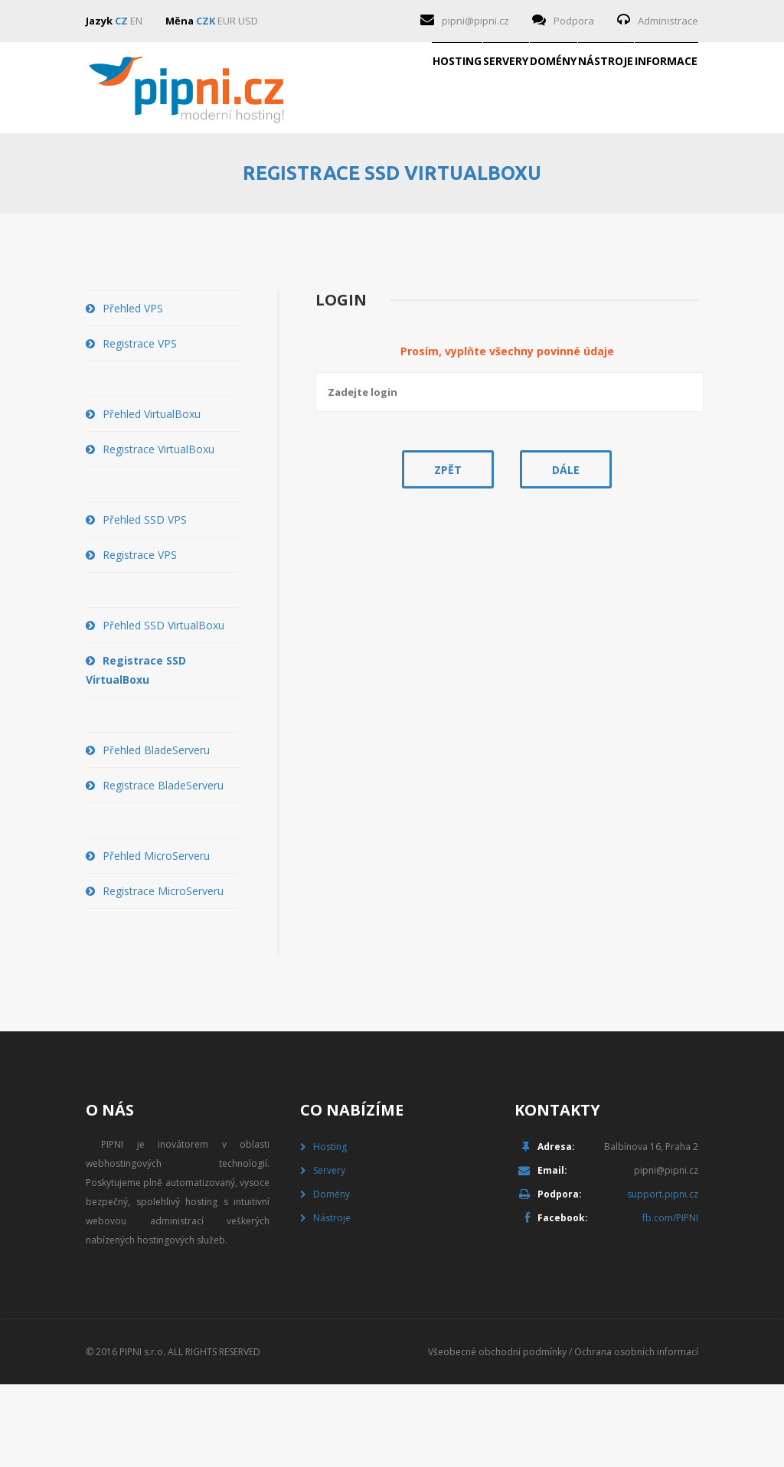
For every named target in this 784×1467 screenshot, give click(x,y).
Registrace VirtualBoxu (158, 531)
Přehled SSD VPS (145, 602)
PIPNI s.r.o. (142, 1434)
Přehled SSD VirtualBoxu (163, 708)
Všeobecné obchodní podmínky (497, 1434)
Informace (641, 179)
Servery (334, 179)
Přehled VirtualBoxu (152, 496)
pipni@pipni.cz (475, 21)
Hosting (236, 179)
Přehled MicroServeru (156, 938)
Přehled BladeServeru (156, 832)
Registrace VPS (140, 426)
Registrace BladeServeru (163, 868)
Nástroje (532, 179)
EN (136, 21)
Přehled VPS (133, 391)
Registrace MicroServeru (163, 973)
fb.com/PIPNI (670, 1300)
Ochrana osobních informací (636, 1434)
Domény (430, 179)
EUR (226, 21)
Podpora (574, 21)
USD (248, 21)
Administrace (668, 21)
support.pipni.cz (662, 1276)
